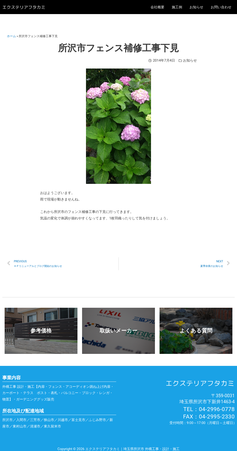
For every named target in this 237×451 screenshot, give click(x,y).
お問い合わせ (221, 7)
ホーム (11, 36)
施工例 (177, 7)
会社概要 (157, 7)
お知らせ (196, 7)
